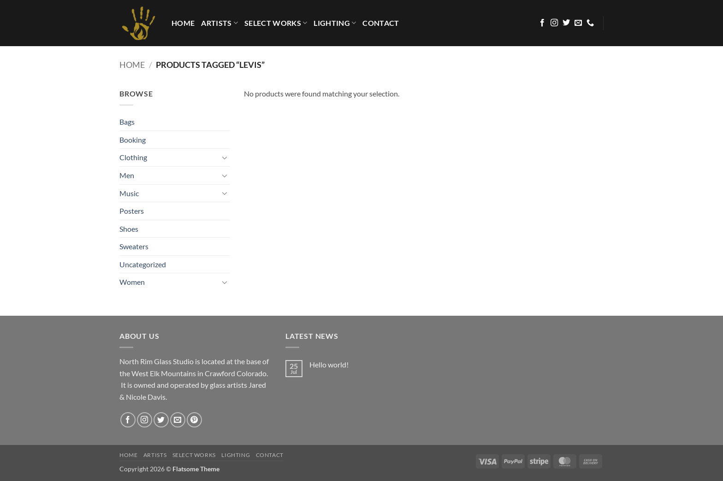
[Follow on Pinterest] (194, 419)
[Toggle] (224, 157)
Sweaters (133, 246)
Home (132, 65)
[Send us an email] (578, 23)
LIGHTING (335, 23)
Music (129, 193)
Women (132, 281)
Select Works (275, 23)
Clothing (133, 157)
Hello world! (329, 364)
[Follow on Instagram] (554, 23)
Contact (380, 22)
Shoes (128, 228)
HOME (183, 22)
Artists (219, 23)
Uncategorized (142, 264)
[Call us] (590, 23)
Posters (131, 210)
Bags (127, 121)
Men (126, 175)
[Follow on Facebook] (542, 23)
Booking (132, 139)
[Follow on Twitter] (566, 23)
